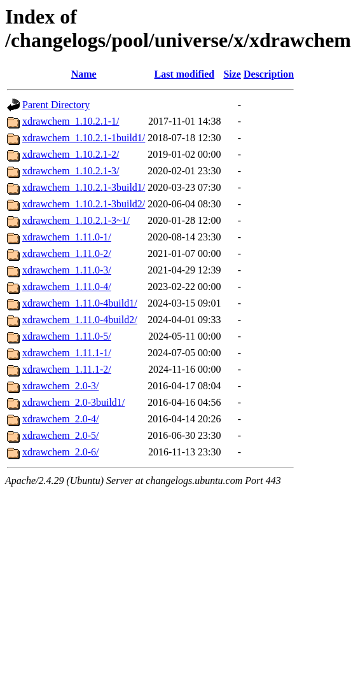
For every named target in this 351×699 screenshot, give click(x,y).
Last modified (185, 74)
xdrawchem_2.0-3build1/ (73, 402)
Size (232, 74)
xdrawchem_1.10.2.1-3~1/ (76, 220)
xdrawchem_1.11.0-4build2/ (79, 319)
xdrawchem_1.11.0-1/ (66, 237)
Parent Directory (56, 104)
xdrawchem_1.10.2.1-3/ (70, 170)
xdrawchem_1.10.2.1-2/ (70, 154)
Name (84, 74)
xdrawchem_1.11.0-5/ (66, 336)
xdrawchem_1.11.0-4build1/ (79, 303)
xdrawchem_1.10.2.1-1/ (70, 121)
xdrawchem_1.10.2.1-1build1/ (83, 137)
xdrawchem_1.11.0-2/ (66, 253)
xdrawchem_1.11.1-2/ (66, 369)
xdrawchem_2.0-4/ (60, 418)
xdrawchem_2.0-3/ (60, 385)
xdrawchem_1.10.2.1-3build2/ (83, 203)
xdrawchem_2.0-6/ (60, 451)
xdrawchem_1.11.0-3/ (66, 270)
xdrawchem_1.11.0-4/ (66, 286)
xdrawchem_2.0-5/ (60, 435)
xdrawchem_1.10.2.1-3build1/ (83, 187)
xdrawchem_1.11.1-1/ (66, 352)
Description (269, 74)
